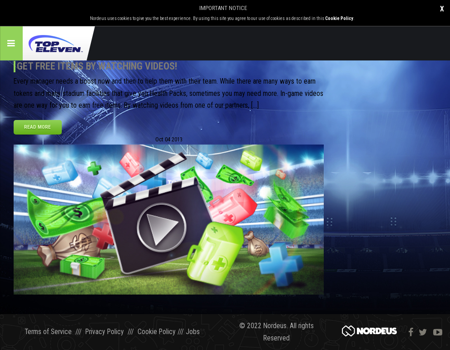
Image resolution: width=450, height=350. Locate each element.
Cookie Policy (339, 18)
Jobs (193, 332)
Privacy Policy (104, 332)
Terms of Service (48, 332)
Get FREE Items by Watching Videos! (97, 66)
